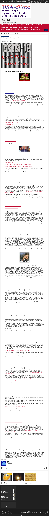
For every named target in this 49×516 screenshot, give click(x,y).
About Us (11, 0)
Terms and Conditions (18, 1)
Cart (17, 0)
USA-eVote (6, 20)
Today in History (37, 24)
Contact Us (23, 0)
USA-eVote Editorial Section (32, 1)
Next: (36, 468)
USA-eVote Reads (26, 27)
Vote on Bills (38, 1)
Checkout (20, 0)
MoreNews (27, 515)
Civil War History (17, 24)
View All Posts (10, 464)
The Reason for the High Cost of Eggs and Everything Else (6, 482)
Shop (14, 1)
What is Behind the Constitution (44, 1)
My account (36, 0)
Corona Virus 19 (3, 36)
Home (34, 0)
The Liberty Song (15, 27)
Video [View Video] (46, 30)
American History (14, 0)
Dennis (3, 41)
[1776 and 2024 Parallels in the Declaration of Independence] (30, 477)
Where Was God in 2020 (38, 2)
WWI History (42, 2)
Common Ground (15, 481)
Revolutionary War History (9, 1)
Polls (43, 0)
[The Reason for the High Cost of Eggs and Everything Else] (6, 477)
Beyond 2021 (30, 27)
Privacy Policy (46, 0)
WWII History (46, 2)
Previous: (12, 468)
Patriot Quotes (41, 0)
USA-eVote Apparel (36, 27)
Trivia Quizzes (23, 1)
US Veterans (26, 1)
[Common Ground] (18, 477)
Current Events (27, 0)
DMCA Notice (31, 0)
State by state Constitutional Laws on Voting (34, 29)
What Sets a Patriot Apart (31, 2)
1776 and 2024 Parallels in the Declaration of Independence (20, 29)
